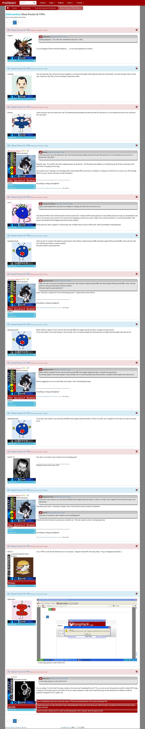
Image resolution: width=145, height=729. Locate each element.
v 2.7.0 (77, 727)
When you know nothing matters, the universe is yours (49, 188)
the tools (79, 705)
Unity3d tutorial (123, 705)
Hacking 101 (102, 701)
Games (70, 3)
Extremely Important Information (45, 8)
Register (61, 3)
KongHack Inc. (66, 727)
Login (52, 3)
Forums (14, 8)
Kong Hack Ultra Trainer (77, 711)
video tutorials (42, 707)
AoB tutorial (102, 705)
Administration (26, 8)
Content (80, 3)
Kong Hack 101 (86, 701)
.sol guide (112, 705)
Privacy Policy (9, 727)
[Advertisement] (101, 9)
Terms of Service (21, 727)
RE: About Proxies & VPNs (18, 30)
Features (43, 3)
